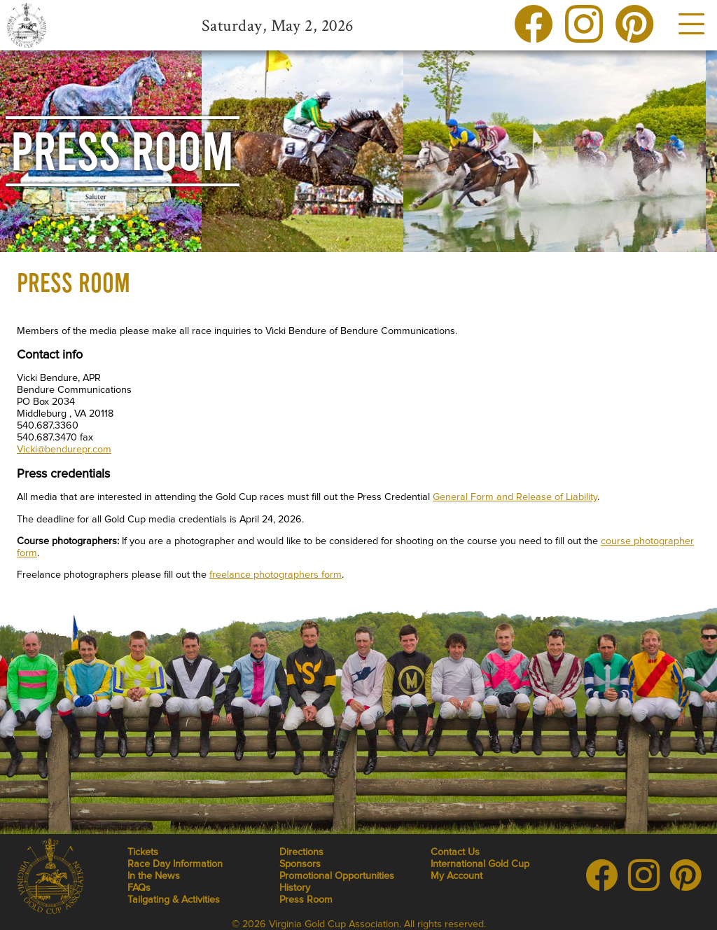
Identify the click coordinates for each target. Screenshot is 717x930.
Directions (301, 852)
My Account (456, 876)
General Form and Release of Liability (515, 497)
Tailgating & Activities (173, 899)
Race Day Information (175, 864)
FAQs (139, 888)
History (294, 888)
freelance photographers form (275, 575)
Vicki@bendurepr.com (64, 449)
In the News (153, 876)
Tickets (142, 852)
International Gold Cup (480, 864)
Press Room (306, 899)
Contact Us (455, 852)
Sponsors (300, 864)
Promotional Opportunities (336, 876)
